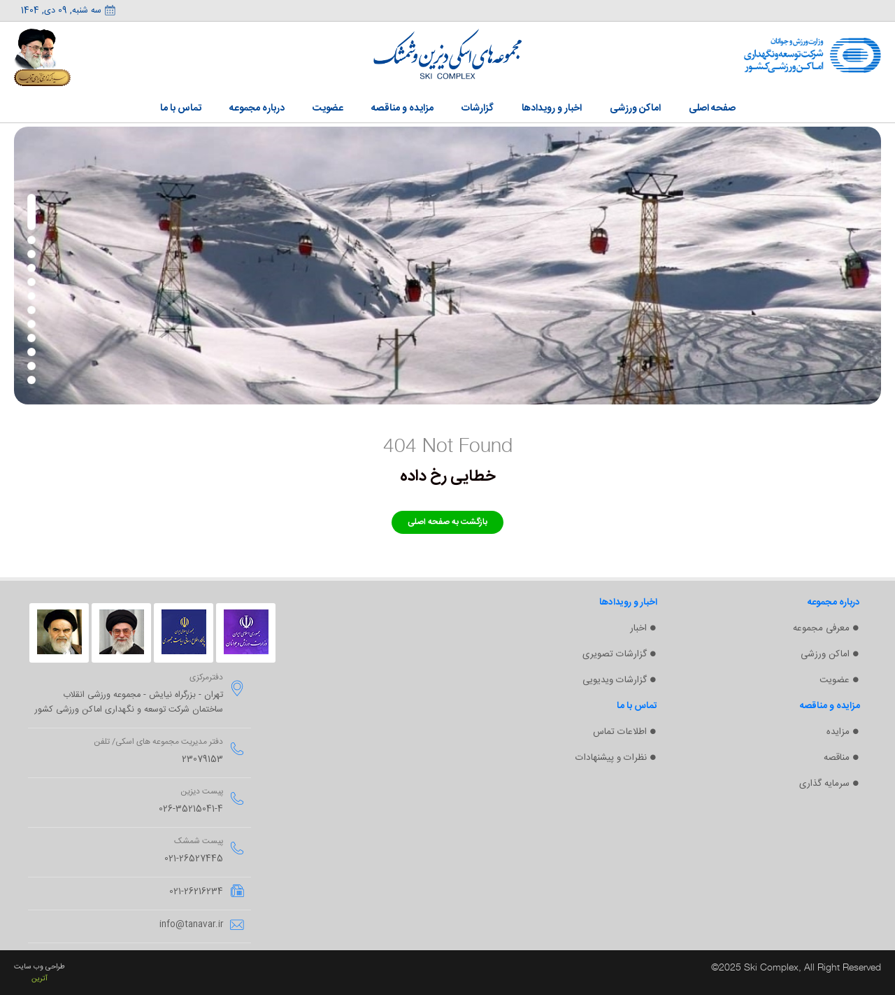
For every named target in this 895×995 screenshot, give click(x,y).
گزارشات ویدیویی (614, 680)
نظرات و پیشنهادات (611, 757)
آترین (39, 979)
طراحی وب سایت (39, 967)
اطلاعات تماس (620, 732)
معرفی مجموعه (821, 628)
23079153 (202, 759)
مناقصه (837, 757)
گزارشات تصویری (614, 654)
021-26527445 (193, 859)
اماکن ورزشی (825, 654)
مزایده (838, 732)
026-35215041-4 (191, 809)
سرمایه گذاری (824, 783)
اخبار (638, 628)
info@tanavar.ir (191, 924)
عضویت (834, 680)
